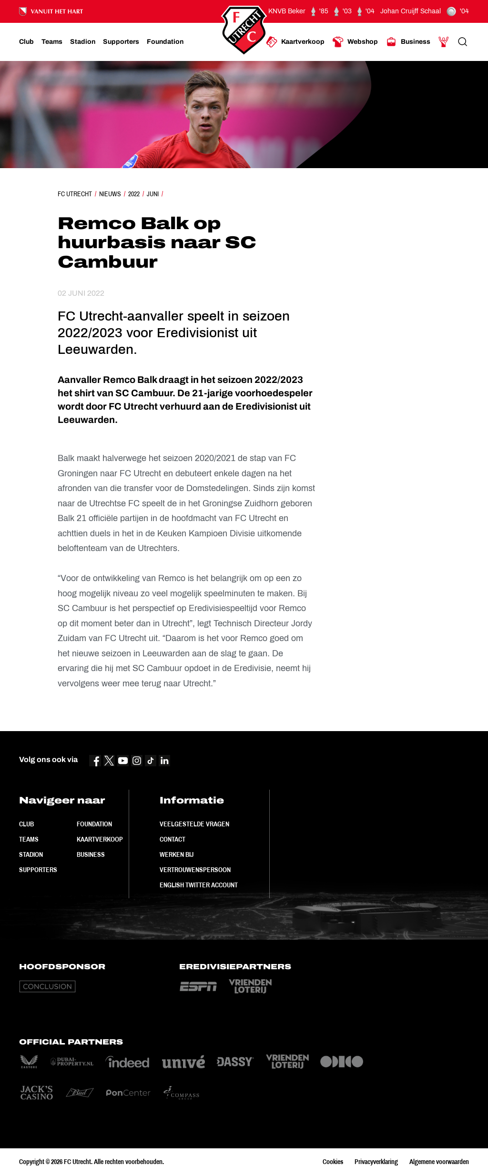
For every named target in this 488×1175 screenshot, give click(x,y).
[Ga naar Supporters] (121, 42)
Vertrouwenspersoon (195, 869)
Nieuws (110, 194)
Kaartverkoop (100, 839)
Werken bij (176, 854)
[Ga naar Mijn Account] (443, 42)
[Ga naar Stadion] (82, 42)
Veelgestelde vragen (194, 824)
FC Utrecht (75, 194)
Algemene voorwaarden (439, 1161)
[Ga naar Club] (26, 42)
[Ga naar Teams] (51, 42)
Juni (153, 194)
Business (91, 854)
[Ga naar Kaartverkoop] (295, 42)
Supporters (38, 869)
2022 (134, 194)
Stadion (31, 854)
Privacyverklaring (376, 1161)
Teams (29, 839)
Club (26, 824)
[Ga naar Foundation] (165, 42)
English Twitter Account (199, 885)
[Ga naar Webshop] (355, 42)
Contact (172, 839)
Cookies (333, 1161)
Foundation (94, 824)
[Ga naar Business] (408, 42)
